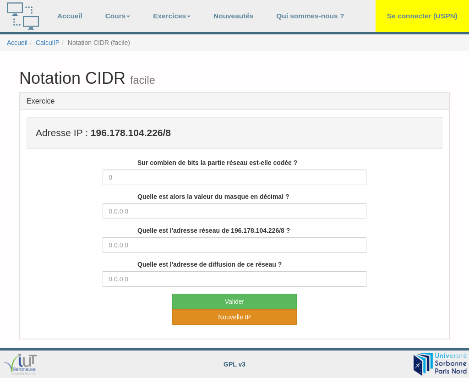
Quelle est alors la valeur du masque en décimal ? (213, 196)
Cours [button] (117, 16)
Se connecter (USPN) (422, 16)
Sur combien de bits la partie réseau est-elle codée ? (217, 162)
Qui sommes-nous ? (310, 16)
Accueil (69, 16)
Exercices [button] (172, 16)
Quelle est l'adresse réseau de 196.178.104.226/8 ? (213, 230)
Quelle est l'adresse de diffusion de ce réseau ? (209, 264)
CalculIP (48, 42)
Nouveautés (233, 16)
